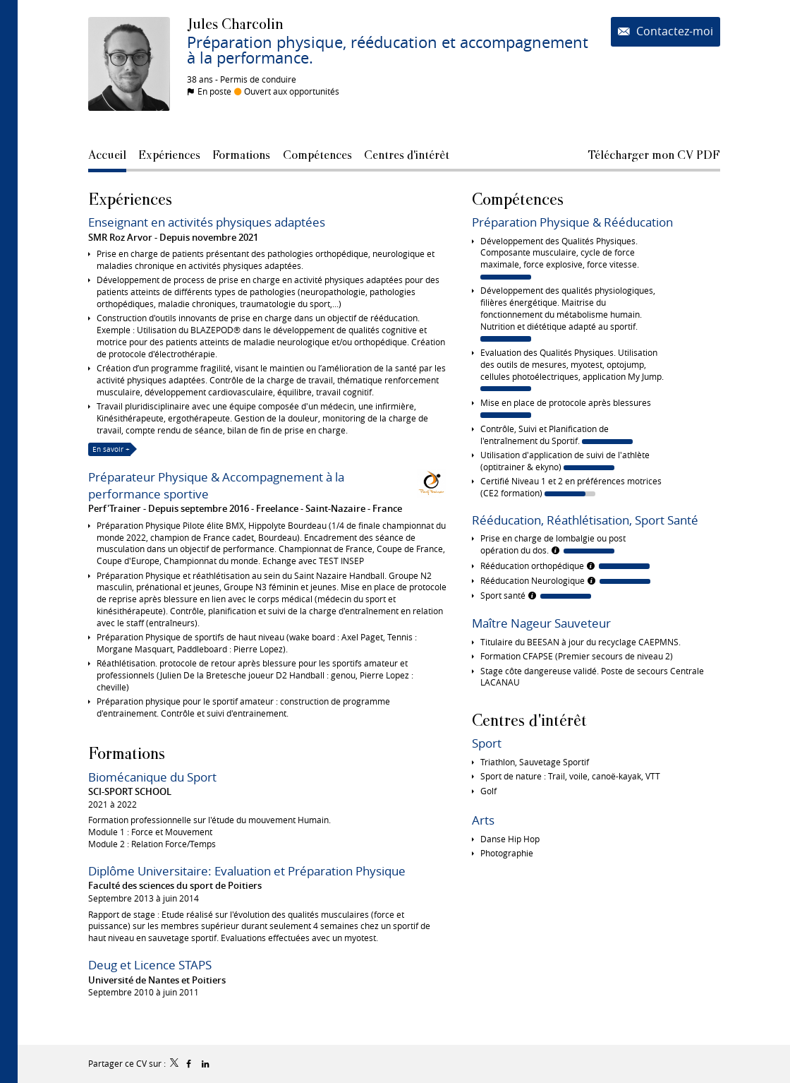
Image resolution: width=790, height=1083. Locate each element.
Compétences (518, 199)
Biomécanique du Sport (152, 777)
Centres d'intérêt (529, 720)
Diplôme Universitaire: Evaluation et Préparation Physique (247, 871)
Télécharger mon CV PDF (654, 155)
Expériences (130, 199)
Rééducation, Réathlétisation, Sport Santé (585, 520)
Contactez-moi (673, 31)
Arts (483, 820)
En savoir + (111, 449)
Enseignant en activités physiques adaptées (206, 222)
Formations (126, 753)
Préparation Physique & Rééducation (572, 222)
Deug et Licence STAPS (150, 965)
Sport (487, 743)
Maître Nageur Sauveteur (541, 623)
